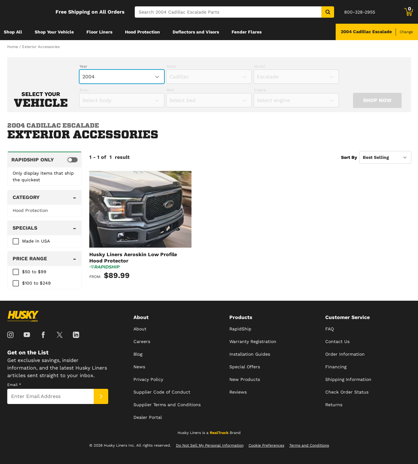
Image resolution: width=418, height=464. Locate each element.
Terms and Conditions (309, 445)
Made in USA (36, 241)
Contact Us (337, 341)
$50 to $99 (34, 271)
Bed (170, 90)
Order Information (345, 354)
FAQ (329, 328)
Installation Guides (249, 354)
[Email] (50, 396)
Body (84, 90)
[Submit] (101, 396)
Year (83, 66)
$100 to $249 (36, 283)
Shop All (13, 31)
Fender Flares (247, 31)
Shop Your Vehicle (54, 31)
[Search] (228, 12)
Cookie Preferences (266, 445)
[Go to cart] (408, 12)
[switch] (45, 159)
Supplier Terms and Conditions (167, 404)
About (139, 328)
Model (259, 66)
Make (171, 66)
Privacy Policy (148, 379)
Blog (137, 354)
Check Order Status (346, 392)
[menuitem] (13, 32)
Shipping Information (348, 379)
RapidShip (240, 328)
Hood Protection (142, 31)
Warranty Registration (252, 341)
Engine (260, 90)
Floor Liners (99, 31)
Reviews (238, 392)
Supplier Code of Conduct (161, 392)
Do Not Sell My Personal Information (210, 445)
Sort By (349, 157)
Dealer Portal (147, 417)
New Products (244, 379)
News (139, 366)
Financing (335, 366)
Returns (333, 404)
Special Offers (244, 366)
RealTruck (219, 433)
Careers (141, 341)
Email (14, 385)
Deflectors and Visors (196, 31)
